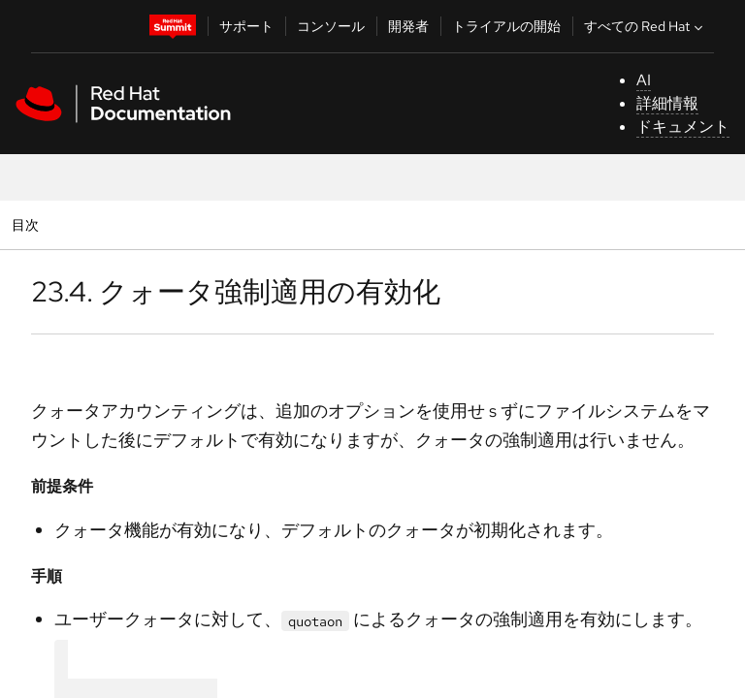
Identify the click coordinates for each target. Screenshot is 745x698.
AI (643, 80)
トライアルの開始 (506, 26)
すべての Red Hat (645, 26)
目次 (28, 224)
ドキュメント (682, 126)
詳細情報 (667, 103)
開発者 (408, 26)
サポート (246, 26)
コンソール (331, 26)
